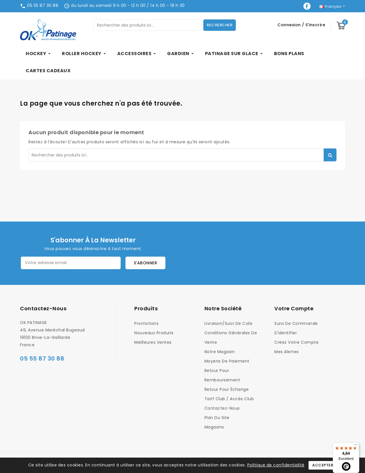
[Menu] (355, 445)
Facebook (307, 6)
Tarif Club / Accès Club (229, 399)
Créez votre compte (296, 342)
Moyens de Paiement (227, 361)
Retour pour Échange (226, 389)
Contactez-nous (43, 308)
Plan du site (217, 417)
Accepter (322, 465)
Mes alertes (286, 352)
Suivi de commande (296, 323)
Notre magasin (219, 352)
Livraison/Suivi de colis (228, 323)
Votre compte (293, 308)
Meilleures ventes (153, 342)
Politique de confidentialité (276, 465)
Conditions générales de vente (230, 337)
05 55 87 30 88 (42, 5)
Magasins (214, 427)
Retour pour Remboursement (222, 375)
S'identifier (285, 333)
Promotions (146, 323)
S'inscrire (315, 25)
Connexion (289, 25)
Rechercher (219, 25)
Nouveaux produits (154, 333)
